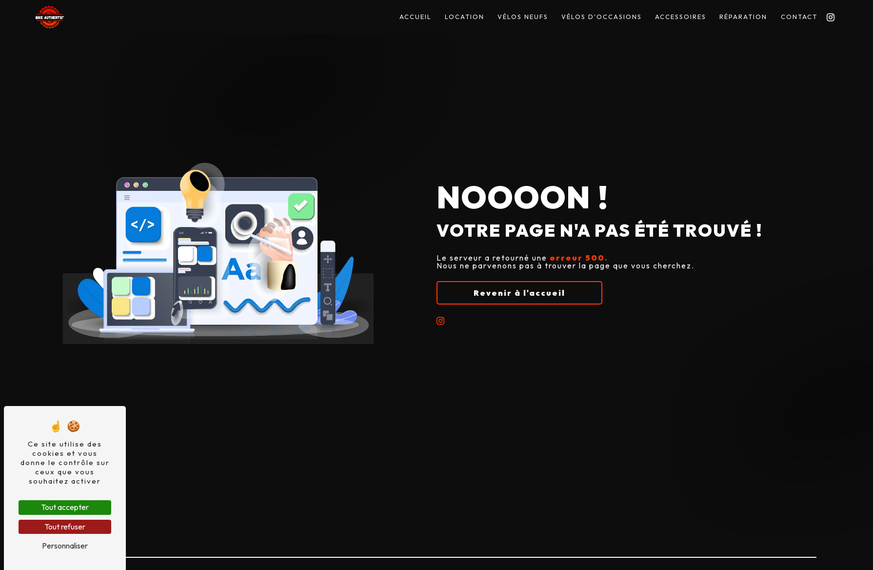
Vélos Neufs (522, 16)
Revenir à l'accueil (519, 293)
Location (464, 16)
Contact (799, 16)
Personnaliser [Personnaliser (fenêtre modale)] (65, 545)
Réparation (743, 16)
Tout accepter (65, 507)
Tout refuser (64, 526)
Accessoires (680, 16)
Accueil (415, 16)
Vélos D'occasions (601, 16)
